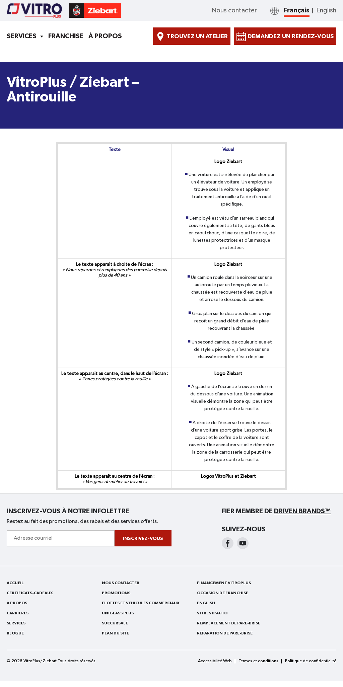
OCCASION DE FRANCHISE (222, 593)
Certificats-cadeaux (30, 593)
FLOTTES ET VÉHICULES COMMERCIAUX (141, 603)
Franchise (65, 36)
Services (22, 36)
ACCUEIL (15, 583)
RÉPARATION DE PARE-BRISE (225, 633)
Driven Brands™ (302, 511)
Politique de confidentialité (310, 661)
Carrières (17, 613)
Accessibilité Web (215, 661)
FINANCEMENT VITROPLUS (224, 583)
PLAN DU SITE (115, 633)
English (326, 10)
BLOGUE (15, 633)
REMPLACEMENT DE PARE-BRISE (228, 623)
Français (297, 10)
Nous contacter (234, 10)
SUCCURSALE (115, 623)
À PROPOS (105, 36)
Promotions (116, 593)
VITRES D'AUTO (212, 613)
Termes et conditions (258, 661)
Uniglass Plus (118, 613)
